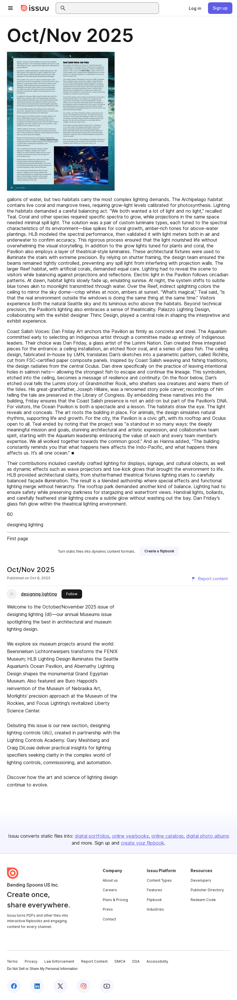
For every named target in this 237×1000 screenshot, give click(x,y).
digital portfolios (92, 836)
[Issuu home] (35, 8)
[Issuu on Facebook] (14, 986)
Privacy (31, 961)
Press (108, 909)
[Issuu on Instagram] (84, 986)
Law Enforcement (59, 961)
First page (17, 538)
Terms (12, 961)
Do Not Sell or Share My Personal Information (42, 969)
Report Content (94, 961)
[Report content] (209, 578)
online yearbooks (130, 836)
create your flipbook (142, 843)
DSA (136, 961)
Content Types (159, 880)
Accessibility (157, 961)
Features (154, 890)
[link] (195, 8)
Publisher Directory (207, 890)
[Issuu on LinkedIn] (37, 986)
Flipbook (154, 900)
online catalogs (167, 836)
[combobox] (112, 8)
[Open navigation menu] (10, 8)
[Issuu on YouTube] (107, 986)
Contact (109, 919)
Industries (155, 909)
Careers (110, 890)
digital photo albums (207, 836)
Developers (201, 880)
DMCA (120, 961)
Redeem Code (203, 900)
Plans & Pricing (115, 900)
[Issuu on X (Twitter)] (60, 986)
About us (110, 880)
